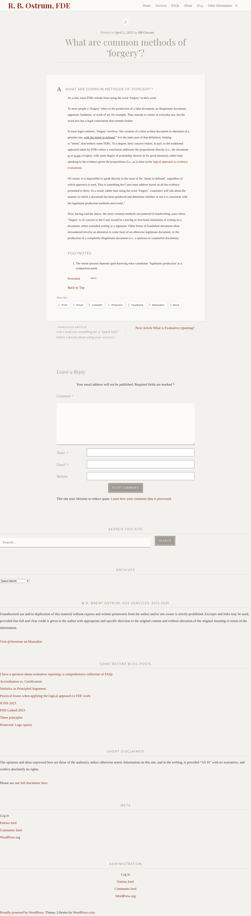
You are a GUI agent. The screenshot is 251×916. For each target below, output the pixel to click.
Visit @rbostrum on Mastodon (21, 641)
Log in (4, 816)
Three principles (11, 717)
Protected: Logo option (16, 725)
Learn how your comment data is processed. (141, 499)
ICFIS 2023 (8, 703)
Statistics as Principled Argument (23, 688)
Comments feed (11, 830)
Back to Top (76, 288)
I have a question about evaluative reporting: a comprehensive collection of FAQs (56, 674)
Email (62, 465)
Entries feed (8, 823)
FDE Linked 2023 (12, 710)
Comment (65, 396)
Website (62, 477)
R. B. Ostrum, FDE (39, 5)
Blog (200, 5)
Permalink (82, 277)
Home (147, 5)
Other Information (220, 5)
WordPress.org (10, 837)
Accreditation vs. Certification (21, 681)
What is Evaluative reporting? (165, 328)
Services (161, 5)
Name (62, 453)
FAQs (175, 5)
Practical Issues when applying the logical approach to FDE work (45, 696)
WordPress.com (84, 912)
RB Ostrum (146, 32)
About (188, 5)
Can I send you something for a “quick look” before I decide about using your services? (91, 332)
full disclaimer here (33, 783)
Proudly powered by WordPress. (22, 912)
